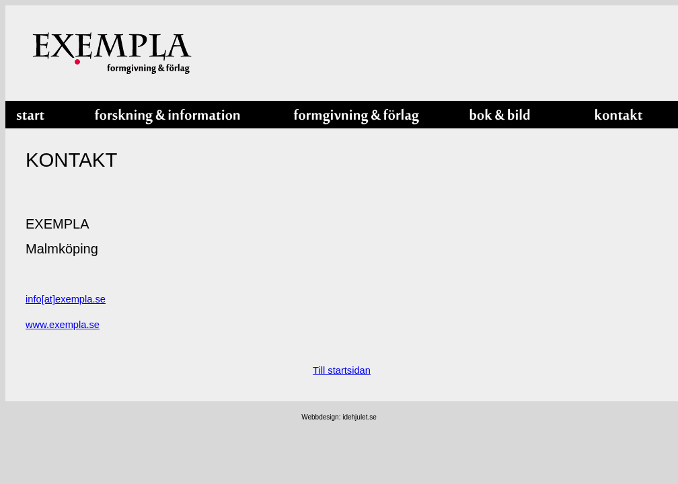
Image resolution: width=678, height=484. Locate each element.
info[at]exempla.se (66, 299)
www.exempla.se (63, 324)
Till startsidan (342, 370)
